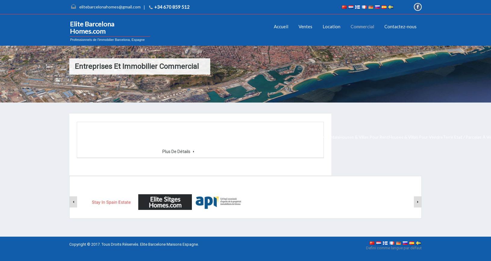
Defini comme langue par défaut (394, 248)
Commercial (362, 26)
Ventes (305, 26)
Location (331, 26)
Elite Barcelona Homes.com (92, 27)
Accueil (281, 26)
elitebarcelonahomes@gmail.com (110, 6)
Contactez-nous (400, 26)
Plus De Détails (178, 151)
